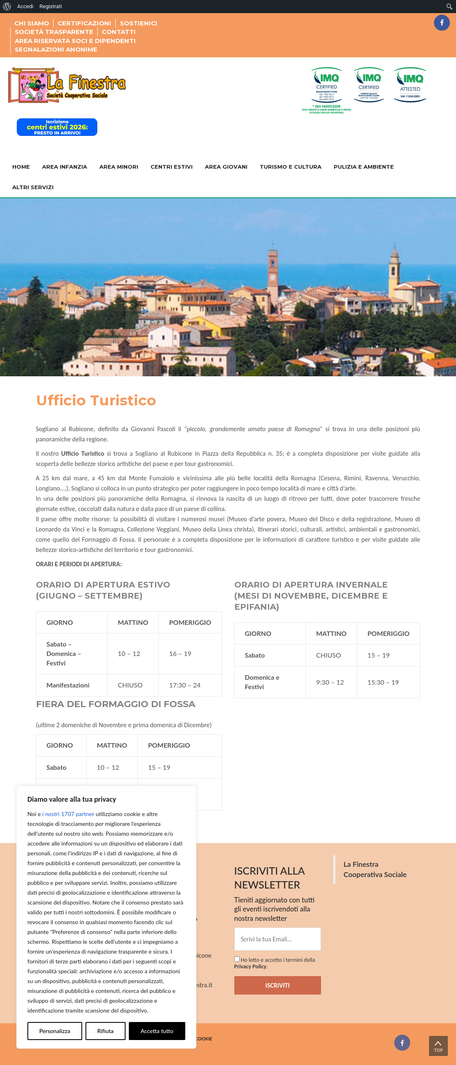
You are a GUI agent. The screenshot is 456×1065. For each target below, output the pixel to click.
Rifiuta (105, 1030)
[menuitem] (7, 6)
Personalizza (54, 1030)
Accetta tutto (157, 1030)
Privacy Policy (250, 966)
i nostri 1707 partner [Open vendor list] (68, 813)
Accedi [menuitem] (25, 6)
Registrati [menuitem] (50, 6)
